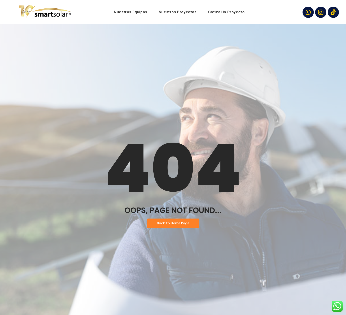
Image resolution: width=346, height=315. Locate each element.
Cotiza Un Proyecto (226, 12)
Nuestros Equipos (130, 12)
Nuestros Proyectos (178, 12)
